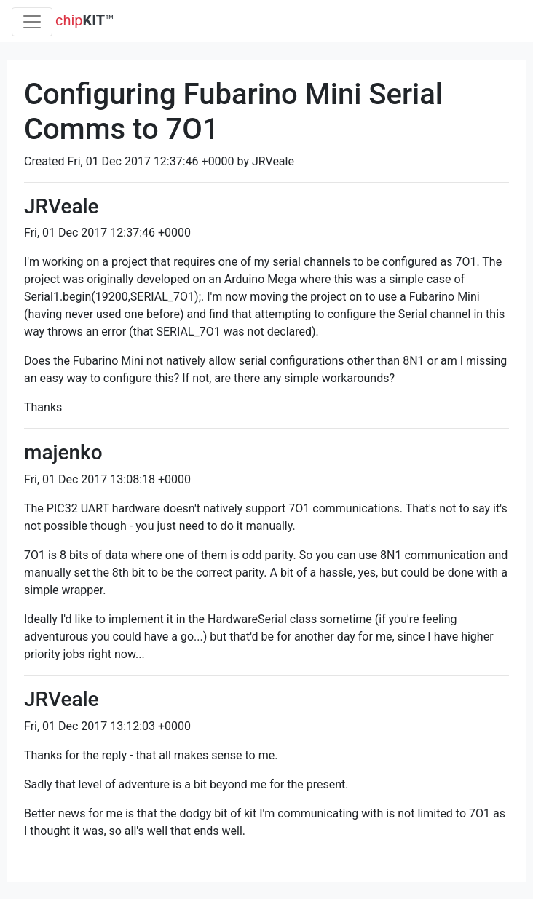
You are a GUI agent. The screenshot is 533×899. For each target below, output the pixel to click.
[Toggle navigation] (32, 21)
